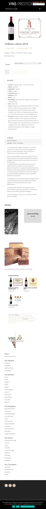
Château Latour (25, 317)
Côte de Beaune (9, 421)
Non (18, 506)
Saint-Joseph (8, 458)
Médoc (6, 384)
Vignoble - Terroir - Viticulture (15, 143)
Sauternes (7, 402)
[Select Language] (39, 4)
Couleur (31, 317)
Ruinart (6, 474)
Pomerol (7, 392)
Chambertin (8, 411)
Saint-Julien (7, 399)
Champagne (8, 370)
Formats (7, 64)
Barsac (6, 377)
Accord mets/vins (11, 140)
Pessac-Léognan (9, 389)
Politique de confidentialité (27, 506)
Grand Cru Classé (25, 321)
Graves (6, 379)
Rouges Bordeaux (17, 319)
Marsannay (7, 426)
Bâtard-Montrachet (10, 409)
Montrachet (8, 431)
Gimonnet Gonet (9, 469)
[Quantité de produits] (7, 72)
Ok (13, 506)
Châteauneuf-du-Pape (10, 440)
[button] (38, 19)
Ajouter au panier (19, 72)
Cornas (6, 445)
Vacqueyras (8, 460)
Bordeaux (17, 317)
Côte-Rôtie (7, 448)
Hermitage (7, 455)
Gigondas (7, 453)
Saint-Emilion (8, 394)
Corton (6, 418)
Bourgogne (7, 365)
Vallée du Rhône (9, 368)
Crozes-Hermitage (9, 450)
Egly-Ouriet (7, 467)
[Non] (44, 505)
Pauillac (10, 319)
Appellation (11, 317)
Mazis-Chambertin (9, 429)
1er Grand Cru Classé (26, 315)
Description (10, 80)
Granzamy (7, 472)
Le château (10, 138)
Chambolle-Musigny (10, 414)
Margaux (7, 382)
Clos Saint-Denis (9, 416)
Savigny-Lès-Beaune (10, 433)
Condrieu (7, 443)
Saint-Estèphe (8, 397)
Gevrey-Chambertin (10, 424)
